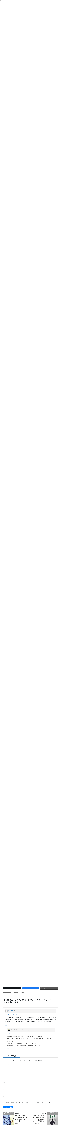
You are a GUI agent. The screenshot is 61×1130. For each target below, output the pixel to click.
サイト (4, 1047)
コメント (6, 1015)
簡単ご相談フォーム (39, 1117)
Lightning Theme (30, 1126)
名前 (5, 1033)
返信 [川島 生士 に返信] (6, 976)
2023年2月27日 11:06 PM (13, 985)
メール (5, 1040)
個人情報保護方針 (24, 1115)
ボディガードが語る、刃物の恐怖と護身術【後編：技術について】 (21, 1069)
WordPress (21, 1126)
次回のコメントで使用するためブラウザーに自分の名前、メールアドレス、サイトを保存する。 (28, 1053)
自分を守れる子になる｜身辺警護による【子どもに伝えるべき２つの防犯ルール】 (39, 1069)
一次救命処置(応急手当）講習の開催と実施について (17, 1117)
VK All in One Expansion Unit (41, 1126)
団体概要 (6, 1115)
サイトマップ (14, 1115)
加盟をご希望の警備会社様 (11, 1119)
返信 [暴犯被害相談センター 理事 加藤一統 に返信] (8, 999)
